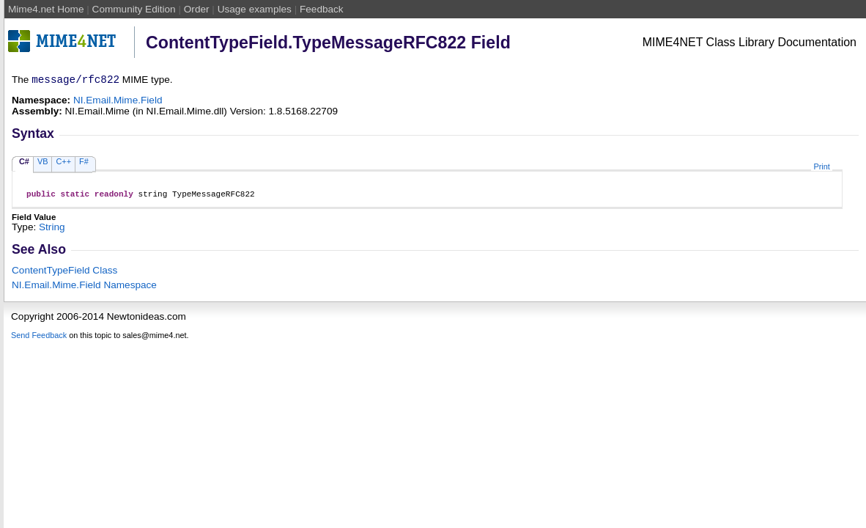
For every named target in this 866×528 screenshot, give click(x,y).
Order (197, 9)
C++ (63, 163)
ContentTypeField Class (64, 274)
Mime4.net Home (46, 9)
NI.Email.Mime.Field (118, 102)
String (52, 231)
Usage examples (255, 9)
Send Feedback (39, 339)
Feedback (322, 9)
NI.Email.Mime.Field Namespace (84, 289)
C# (24, 163)
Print (821, 168)
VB (42, 163)
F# (84, 163)
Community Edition (134, 9)
